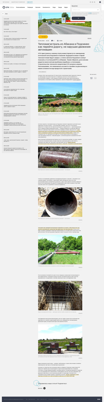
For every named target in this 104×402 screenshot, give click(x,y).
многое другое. (77, 79)
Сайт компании (6, 2)
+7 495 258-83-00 (31, 399)
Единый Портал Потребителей (18, 2)
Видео (66, 7)
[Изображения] (95, 78)
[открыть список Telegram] (92, 2)
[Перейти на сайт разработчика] (98, 399)
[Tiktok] (94, 2)
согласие (90, 12)
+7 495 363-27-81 (43, 399)
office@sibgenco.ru (56, 399)
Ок (78, 18)
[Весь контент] (91, 78)
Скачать (89, 38)
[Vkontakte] (90, 2)
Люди (54, 7)
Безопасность (46, 7)
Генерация (30, 7)
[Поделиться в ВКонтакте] (42, 388)
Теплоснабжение (20, 7)
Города (60, 7)
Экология (37, 7)
